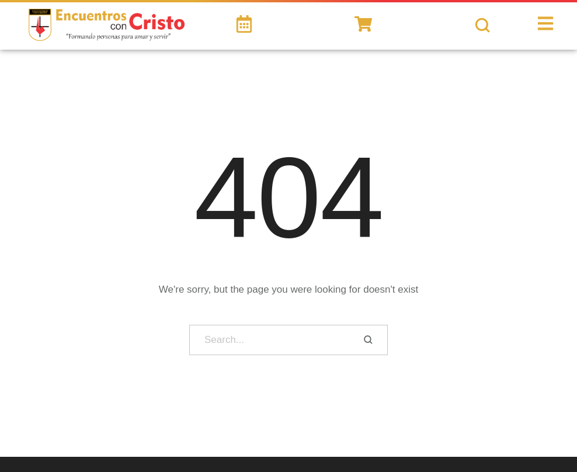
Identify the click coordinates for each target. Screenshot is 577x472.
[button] (550, 426)
